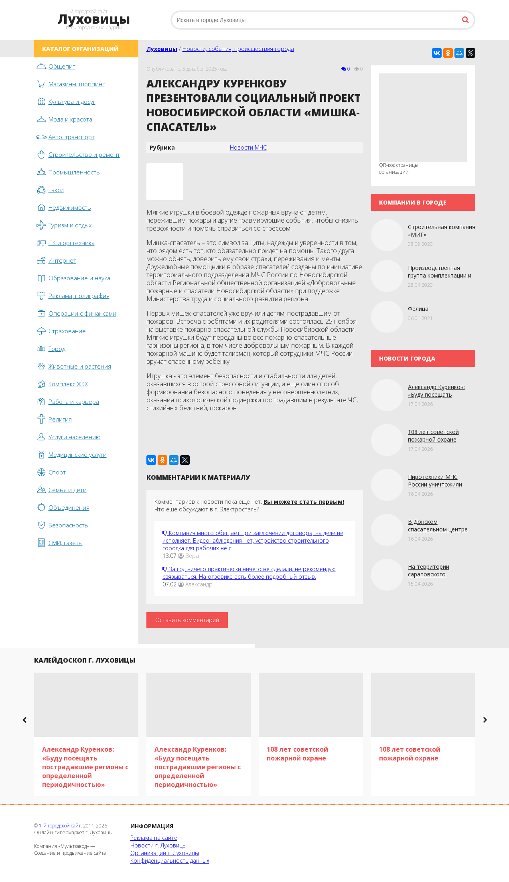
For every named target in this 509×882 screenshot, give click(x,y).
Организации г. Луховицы (164, 853)
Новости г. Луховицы (158, 845)
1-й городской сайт (60, 825)
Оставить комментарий (187, 620)
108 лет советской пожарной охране (433, 435)
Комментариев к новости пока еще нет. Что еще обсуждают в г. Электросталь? (249, 505)
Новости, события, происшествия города (238, 49)
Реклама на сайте (153, 837)
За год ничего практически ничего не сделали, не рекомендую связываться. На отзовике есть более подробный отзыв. (249, 572)
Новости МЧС (248, 147)
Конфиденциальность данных (169, 860)
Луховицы (161, 49)
